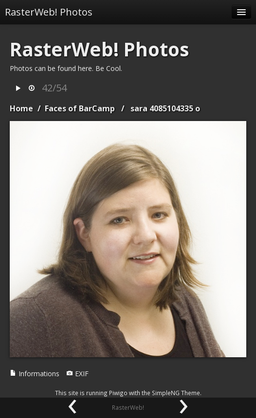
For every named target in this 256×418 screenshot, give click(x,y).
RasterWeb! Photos (48, 11)
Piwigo (118, 393)
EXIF (77, 373)
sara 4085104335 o (165, 108)
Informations (34, 373)
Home (21, 108)
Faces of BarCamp (80, 108)
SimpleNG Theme (176, 393)
